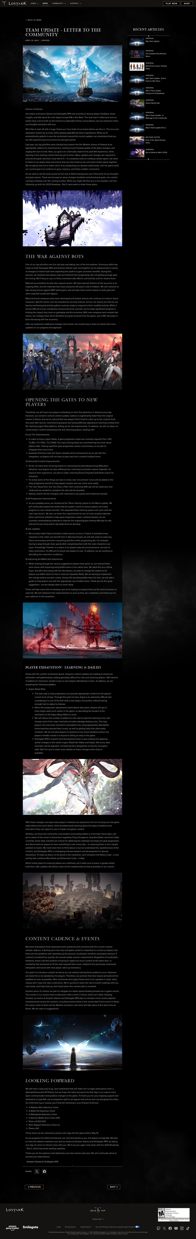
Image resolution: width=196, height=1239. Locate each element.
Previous (34, 1187)
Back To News (33, 20)
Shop (187, 4)
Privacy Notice (70, 1227)
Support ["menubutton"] (75, 3)
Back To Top (97, 1211)
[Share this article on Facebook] (44, 1171)
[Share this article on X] (37, 1171)
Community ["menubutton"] (59, 3)
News (45, 3)
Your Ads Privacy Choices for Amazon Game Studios (117, 1227)
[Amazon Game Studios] (12, 1228)
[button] (72, 74)
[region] (148, 97)
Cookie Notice (85, 1227)
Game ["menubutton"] (34, 3)
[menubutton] (98, 1219)
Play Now (171, 4)
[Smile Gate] (30, 1228)
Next (113, 1187)
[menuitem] (35, 3)
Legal (59, 1227)
